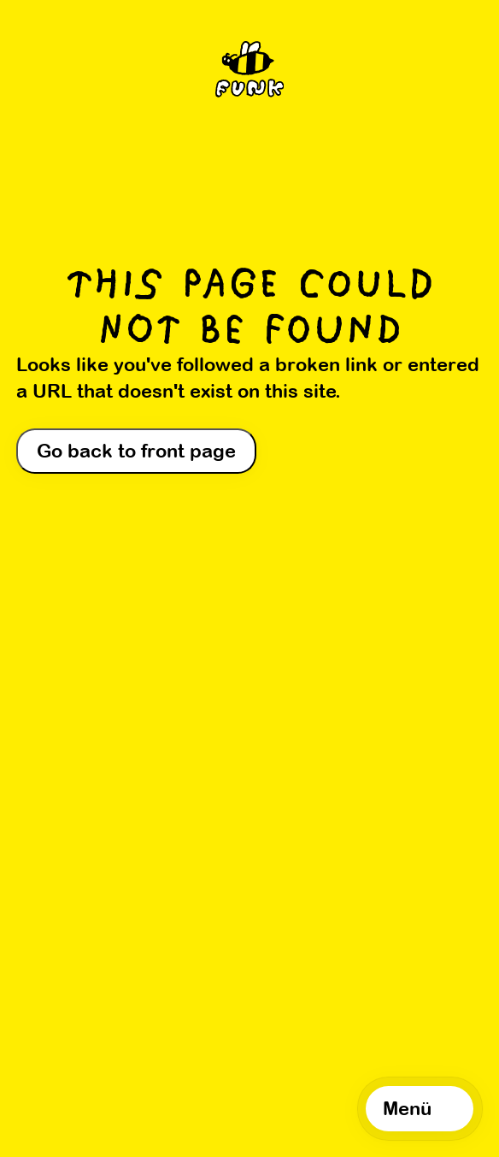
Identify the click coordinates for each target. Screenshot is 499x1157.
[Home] (250, 73)
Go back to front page (136, 451)
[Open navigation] (420, 1108)
